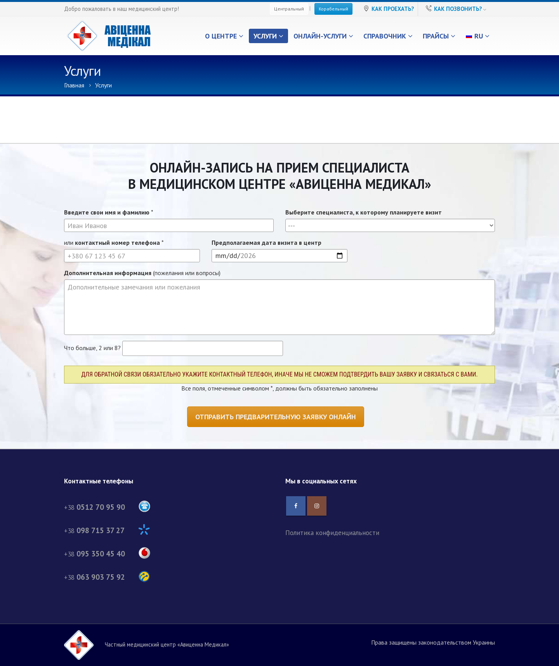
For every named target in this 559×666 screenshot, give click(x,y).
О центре (221, 35)
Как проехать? (393, 8)
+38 (107, 507)
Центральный (289, 9)
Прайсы (436, 35)
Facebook (296, 506)
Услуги (265, 35)
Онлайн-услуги (320, 35)
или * (114, 242)
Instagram (316, 506)
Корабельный (333, 9)
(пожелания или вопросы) (142, 273)
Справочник (384, 35)
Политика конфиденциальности (332, 532)
